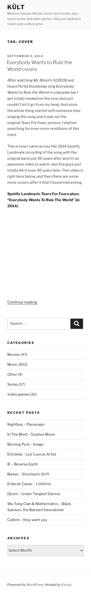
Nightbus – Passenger (26, 424)
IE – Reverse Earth (22, 464)
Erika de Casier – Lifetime (29, 484)
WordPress (35, 584)
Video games (18, 394)
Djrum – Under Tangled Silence (33, 494)
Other (12, 374)
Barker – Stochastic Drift (28, 474)
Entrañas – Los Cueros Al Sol (31, 454)
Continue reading (22, 302)
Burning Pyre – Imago (25, 444)
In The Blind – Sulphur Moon (31, 434)
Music (12, 364)
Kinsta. (66, 584)
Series (12, 384)
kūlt (16, 7)
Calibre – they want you (27, 520)
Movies (13, 354)
